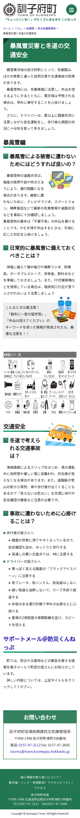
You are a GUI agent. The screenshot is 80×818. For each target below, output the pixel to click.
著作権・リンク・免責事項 (27, 785)
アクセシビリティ (59, 785)
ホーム (7, 28)
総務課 (30, 28)
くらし (18, 28)
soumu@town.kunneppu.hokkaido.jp (40, 754)
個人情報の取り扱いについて (39, 780)
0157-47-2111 (29, 807)
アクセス (40, 791)
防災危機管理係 (47, 28)
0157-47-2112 (30, 748)
